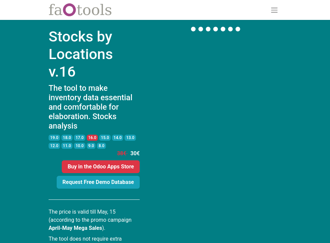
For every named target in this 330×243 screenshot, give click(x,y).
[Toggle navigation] (274, 10)
